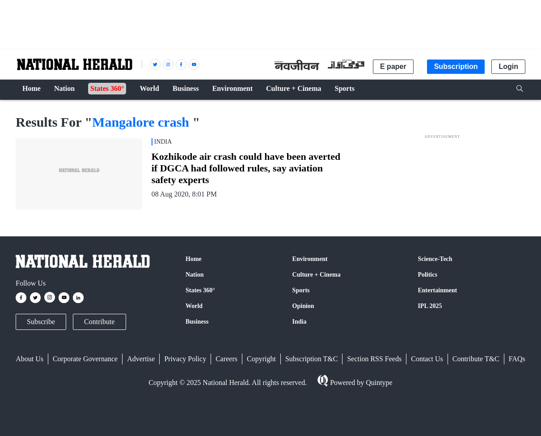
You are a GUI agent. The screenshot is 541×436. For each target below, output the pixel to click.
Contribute (99, 321)
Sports (301, 290)
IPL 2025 (430, 306)
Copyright (261, 359)
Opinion (303, 306)
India (299, 321)
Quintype (378, 382)
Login (508, 66)
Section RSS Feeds (374, 359)
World (194, 306)
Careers (226, 359)
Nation (194, 274)
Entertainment (437, 290)
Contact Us (427, 359)
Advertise (141, 359)
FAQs (517, 359)
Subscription (456, 66)
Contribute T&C (475, 359)
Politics (427, 274)
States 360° (200, 290)
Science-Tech (435, 259)
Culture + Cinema (316, 274)
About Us (29, 359)
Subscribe (41, 321)
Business (197, 321)
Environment (310, 259)
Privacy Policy (185, 359)
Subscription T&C (311, 359)
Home (194, 259)
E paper (393, 66)
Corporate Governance (85, 359)
